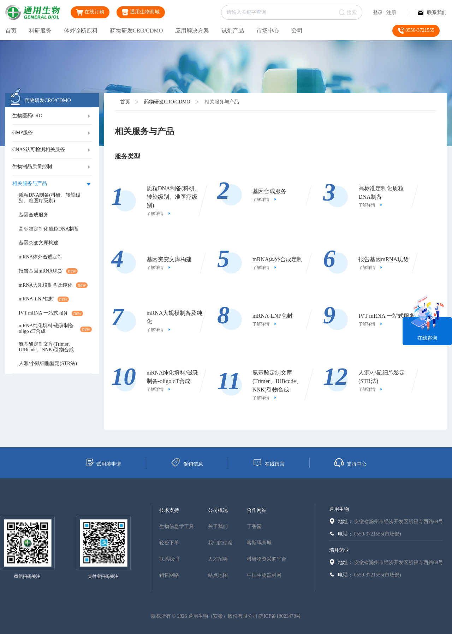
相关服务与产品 (221, 101)
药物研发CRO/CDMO (136, 31)
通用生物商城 (141, 12)
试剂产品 (232, 31)
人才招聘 (218, 559)
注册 (391, 12)
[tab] (52, 116)
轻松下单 (169, 542)
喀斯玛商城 (259, 542)
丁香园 (254, 526)
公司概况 (218, 510)
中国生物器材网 (264, 575)
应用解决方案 (192, 31)
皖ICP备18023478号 (279, 616)
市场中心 (267, 31)
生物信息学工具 (176, 526)
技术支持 (169, 510)
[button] (52, 116)
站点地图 (218, 575)
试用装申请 (103, 462)
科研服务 (40, 31)
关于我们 (218, 526)
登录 (378, 12)
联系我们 (432, 12)
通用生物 (339, 509)
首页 (11, 31)
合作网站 (257, 510)
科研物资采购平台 (266, 559)
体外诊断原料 (81, 31)
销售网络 (169, 575)
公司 (297, 31)
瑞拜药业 (339, 550)
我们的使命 (220, 542)
